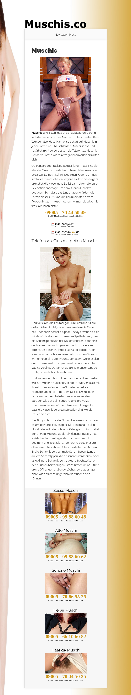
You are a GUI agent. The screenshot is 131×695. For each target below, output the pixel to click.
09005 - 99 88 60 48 (66, 517)
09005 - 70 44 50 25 (66, 676)
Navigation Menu (65, 34)
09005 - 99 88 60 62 (66, 556)
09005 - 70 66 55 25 (66, 596)
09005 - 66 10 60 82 (66, 636)
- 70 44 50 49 (65, 212)
